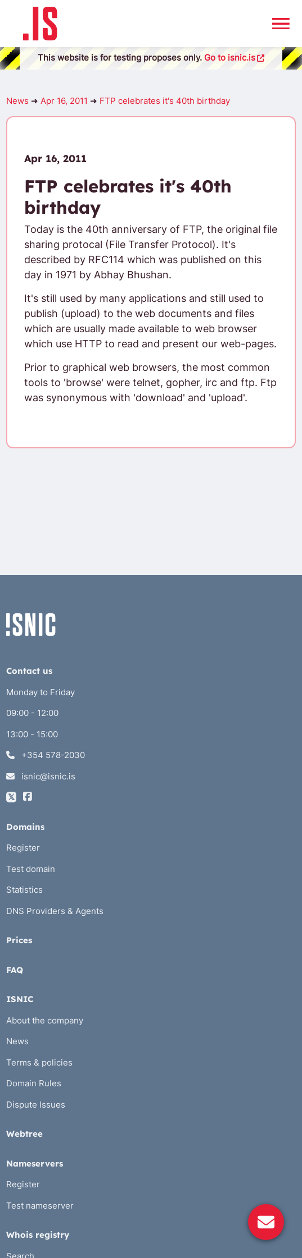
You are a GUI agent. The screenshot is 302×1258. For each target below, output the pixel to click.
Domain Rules (33, 1083)
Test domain (30, 869)
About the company (44, 1020)
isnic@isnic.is (40, 776)
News (17, 100)
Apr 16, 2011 (64, 100)
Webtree (24, 1133)
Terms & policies (39, 1062)
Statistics (24, 889)
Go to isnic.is (234, 57)
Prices (19, 940)
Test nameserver (40, 1205)
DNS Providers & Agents (54, 911)
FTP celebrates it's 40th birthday (165, 100)
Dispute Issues (35, 1104)
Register (23, 847)
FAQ (14, 970)
